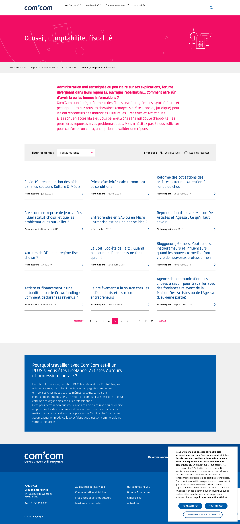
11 (152, 321)
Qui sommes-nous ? (142, 7)
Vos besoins (107, 7)
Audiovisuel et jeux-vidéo (90, 487)
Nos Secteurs (75, 7)
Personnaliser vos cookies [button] (201, 514)
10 (146, 321)
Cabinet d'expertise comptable (24, 67)
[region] (120, 67)
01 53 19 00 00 (39, 503)
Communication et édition (90, 492)
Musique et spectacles (88, 503)
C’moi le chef (134, 498)
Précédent (79, 321)
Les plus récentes (199, 152)
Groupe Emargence (138, 492)
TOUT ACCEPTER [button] (190, 506)
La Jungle (38, 516)
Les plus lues (172, 152)
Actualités (177, 7)
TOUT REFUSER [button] (216, 506)
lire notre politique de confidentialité (206, 497)
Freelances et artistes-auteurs (60, 67)
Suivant (162, 321)
